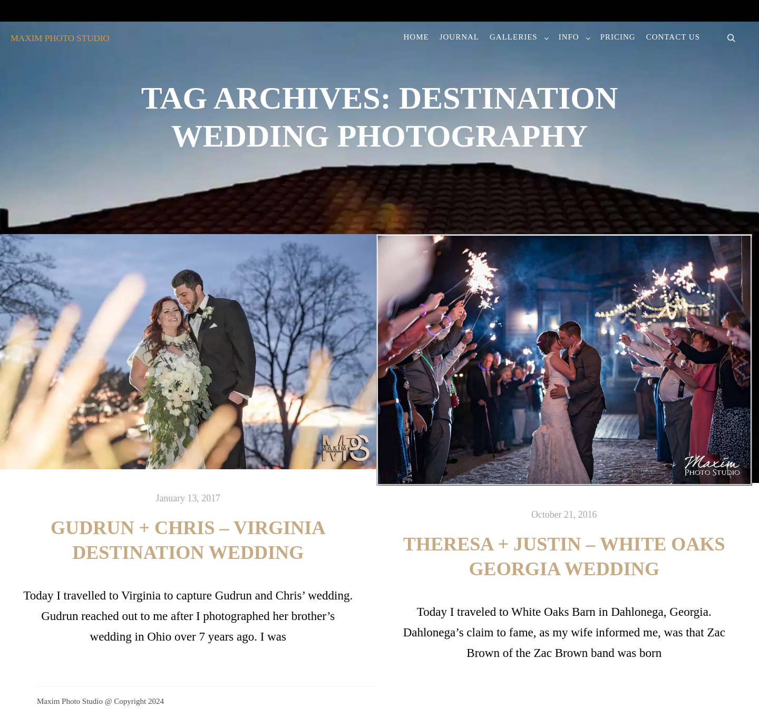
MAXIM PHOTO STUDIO (60, 38)
